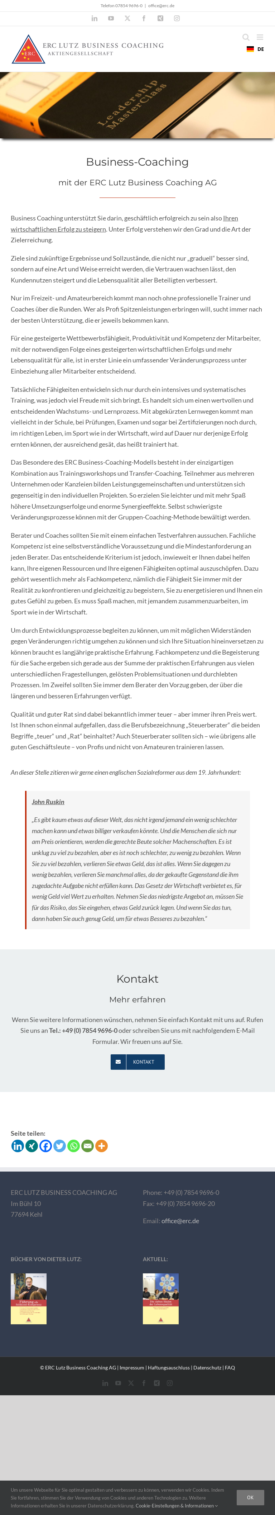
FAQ (230, 1367)
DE (255, 49)
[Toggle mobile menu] (260, 37)
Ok (250, 1497)
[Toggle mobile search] (246, 37)
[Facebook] (45, 1146)
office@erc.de (161, 5)
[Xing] (31, 1146)
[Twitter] (59, 1146)
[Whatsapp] (73, 1146)
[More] (101, 1146)
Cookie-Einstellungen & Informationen (177, 1506)
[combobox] (255, 49)
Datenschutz (207, 1367)
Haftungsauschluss (169, 1367)
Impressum (132, 1367)
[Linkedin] (17, 1146)
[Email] (87, 1146)
